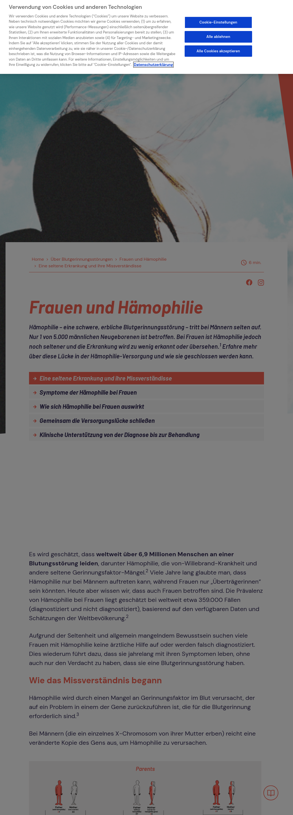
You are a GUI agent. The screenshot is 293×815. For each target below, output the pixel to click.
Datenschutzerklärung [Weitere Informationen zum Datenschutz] (153, 61)
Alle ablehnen (218, 33)
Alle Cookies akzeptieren (218, 48)
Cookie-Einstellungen (218, 19)
